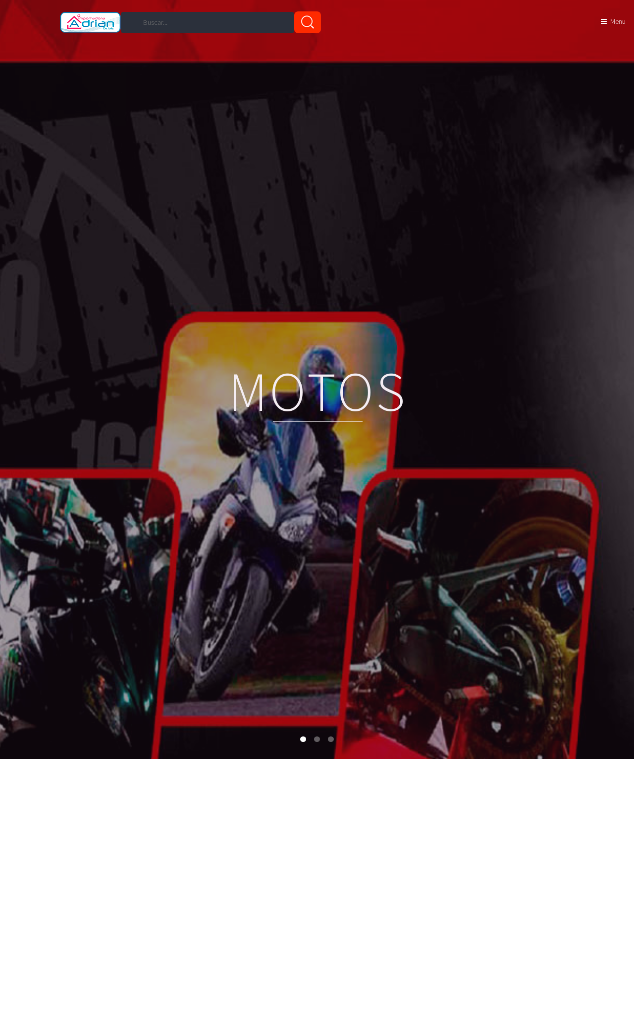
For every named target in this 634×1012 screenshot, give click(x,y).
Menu (618, 21)
